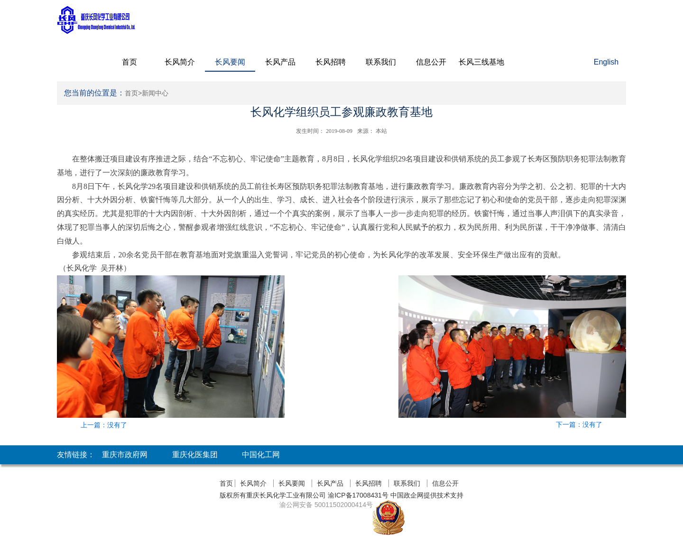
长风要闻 (230, 62)
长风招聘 (330, 62)
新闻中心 (155, 93)
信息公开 (431, 62)
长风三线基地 (481, 62)
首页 (129, 62)
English (606, 62)
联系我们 (381, 62)
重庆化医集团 (195, 455)
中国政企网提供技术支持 (426, 495)
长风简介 (180, 62)
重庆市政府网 (125, 455)
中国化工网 (261, 455)
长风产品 (280, 62)
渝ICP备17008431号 (357, 495)
